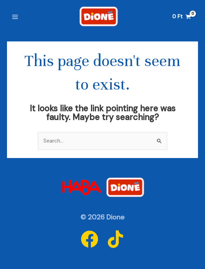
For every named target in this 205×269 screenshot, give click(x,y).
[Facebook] (89, 239)
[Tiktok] (115, 239)
